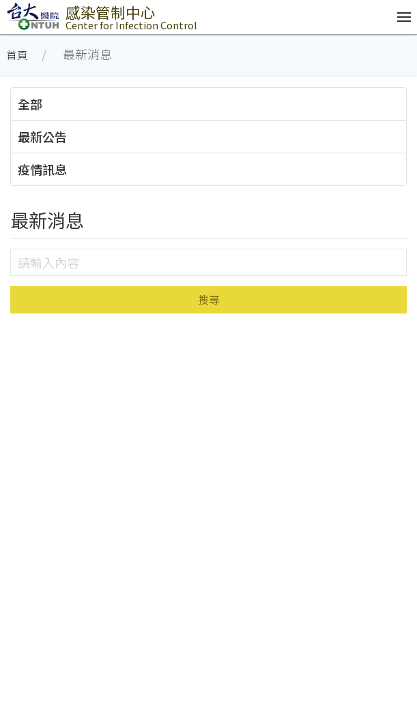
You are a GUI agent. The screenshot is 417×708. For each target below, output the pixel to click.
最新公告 (42, 136)
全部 (30, 103)
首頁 (17, 55)
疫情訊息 (42, 169)
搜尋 (209, 299)
